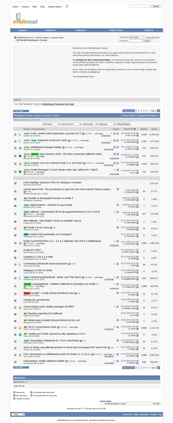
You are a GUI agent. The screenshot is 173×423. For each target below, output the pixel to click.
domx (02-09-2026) (31, 302)
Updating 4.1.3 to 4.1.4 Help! (38, 256)
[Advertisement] (42, 70)
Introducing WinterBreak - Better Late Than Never (55, 277)
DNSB (133, 259)
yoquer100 (131, 272)
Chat (42, 6)
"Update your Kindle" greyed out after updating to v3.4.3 (56, 333)
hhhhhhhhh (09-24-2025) (34, 216)
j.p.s (134, 173)
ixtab (16, 386)
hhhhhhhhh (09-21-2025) (34, 343)
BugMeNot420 (130, 279)
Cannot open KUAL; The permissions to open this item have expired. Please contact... (68, 189)
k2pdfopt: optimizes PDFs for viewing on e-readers (56, 182)
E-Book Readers (42, 38)
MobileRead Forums (25, 38)
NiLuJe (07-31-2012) (32, 246)
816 (144, 278)
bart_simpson (130, 252)
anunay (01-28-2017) (32, 309)
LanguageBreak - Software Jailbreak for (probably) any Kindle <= (65, 284)
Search (148, 30)
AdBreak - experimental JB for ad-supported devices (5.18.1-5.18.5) (65, 211)
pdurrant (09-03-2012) (32, 185)
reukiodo (132, 356)
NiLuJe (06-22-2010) (32, 356)
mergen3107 (130, 287)
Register (23, 30)
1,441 (144, 141)
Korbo (133, 336)
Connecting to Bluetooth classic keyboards (45, 263)
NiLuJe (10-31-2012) (32, 329)
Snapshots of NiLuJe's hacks (52, 140)
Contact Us (128, 414)
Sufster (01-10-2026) (32, 350)
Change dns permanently (36, 300)
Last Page (98, 134)
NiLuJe (22, 386)
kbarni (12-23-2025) (32, 295)
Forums (25, 6)
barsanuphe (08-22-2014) (34, 363)
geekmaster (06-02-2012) (34, 174)
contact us (95, 72)
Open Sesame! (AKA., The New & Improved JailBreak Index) (70, 154)
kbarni (133, 295)
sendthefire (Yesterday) (33, 200)
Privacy (153, 414)
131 (144, 172)
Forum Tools (129, 115)
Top (160, 414)
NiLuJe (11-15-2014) (32, 149)
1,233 (144, 164)
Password (123, 41)
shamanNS (131, 142)
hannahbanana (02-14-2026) (35, 259)
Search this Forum (148, 115)
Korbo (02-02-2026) (31, 336)
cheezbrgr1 (131, 236)
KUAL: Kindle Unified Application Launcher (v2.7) (56, 133)
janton (133, 207)
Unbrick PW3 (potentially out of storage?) (50, 234)
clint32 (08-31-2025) (32, 266)
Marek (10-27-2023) (32, 289)
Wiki (35, 6)
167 (144, 214)
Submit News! (54, 6)
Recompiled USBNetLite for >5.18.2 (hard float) (54, 340)
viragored (132, 157)
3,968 (144, 355)
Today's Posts (116, 30)
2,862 (144, 243)
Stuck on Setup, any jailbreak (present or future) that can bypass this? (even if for (65, 347)
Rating (116, 129)
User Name (124, 37)
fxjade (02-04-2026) (31, 316)
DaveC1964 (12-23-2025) (34, 252)
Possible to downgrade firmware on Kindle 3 (50, 198)
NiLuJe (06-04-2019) (32, 158)
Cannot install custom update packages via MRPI (49, 306)
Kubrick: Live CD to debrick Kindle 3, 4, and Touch (56, 163)
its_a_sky (132, 135)
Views (154, 129)
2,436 (144, 134)
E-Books (81, 30)
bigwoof (132, 363)
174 (144, 148)
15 (144, 341)
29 (144, 228)
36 (144, 264)
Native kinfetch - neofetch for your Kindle (51, 205)
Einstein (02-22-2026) (32, 223)
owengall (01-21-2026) (33, 322)
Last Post (128, 129)
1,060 (144, 286)
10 (144, 307)
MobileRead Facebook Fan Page (58, 104)
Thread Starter (38, 129)
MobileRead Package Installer (46, 147)
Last (153, 111)
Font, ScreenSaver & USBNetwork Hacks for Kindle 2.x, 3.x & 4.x (57, 354)
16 (144, 348)
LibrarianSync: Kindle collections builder (44, 361)
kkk (134, 265)
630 (144, 362)
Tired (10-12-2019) (31, 230)
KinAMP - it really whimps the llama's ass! (52, 293)
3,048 (144, 328)
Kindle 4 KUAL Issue (38, 227)
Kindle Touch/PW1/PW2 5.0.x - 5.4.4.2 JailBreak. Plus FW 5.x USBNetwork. (63, 241)
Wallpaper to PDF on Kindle (38, 270)
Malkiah (132, 165)
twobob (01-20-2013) (32, 136)
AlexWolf (132, 229)
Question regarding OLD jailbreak (45, 313)
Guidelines (50, 30)
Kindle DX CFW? (32, 250)
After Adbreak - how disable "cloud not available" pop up (52, 220)
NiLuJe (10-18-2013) (32, 143)
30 (144, 191)
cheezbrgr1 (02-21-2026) (34, 237)
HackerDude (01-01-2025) (34, 279)
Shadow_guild (130, 308)
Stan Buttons (130, 342)
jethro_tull (132, 149)
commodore (131, 244)
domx (133, 302)
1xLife (133, 329)
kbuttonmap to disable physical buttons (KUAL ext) (54, 320)
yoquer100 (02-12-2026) (33, 273)
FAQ (136, 414)
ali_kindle (132, 215)
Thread (26, 129)
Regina (133, 349)
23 (144, 294)
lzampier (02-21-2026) (32, 207)
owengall (132, 322)
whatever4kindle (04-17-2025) (36, 194)
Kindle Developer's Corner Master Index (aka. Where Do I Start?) (64, 169)
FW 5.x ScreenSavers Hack (42, 327)
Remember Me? (152, 38)
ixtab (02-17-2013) (31, 165)
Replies (144, 129)
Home (15, 6)
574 (144, 156)
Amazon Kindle (57, 38)
